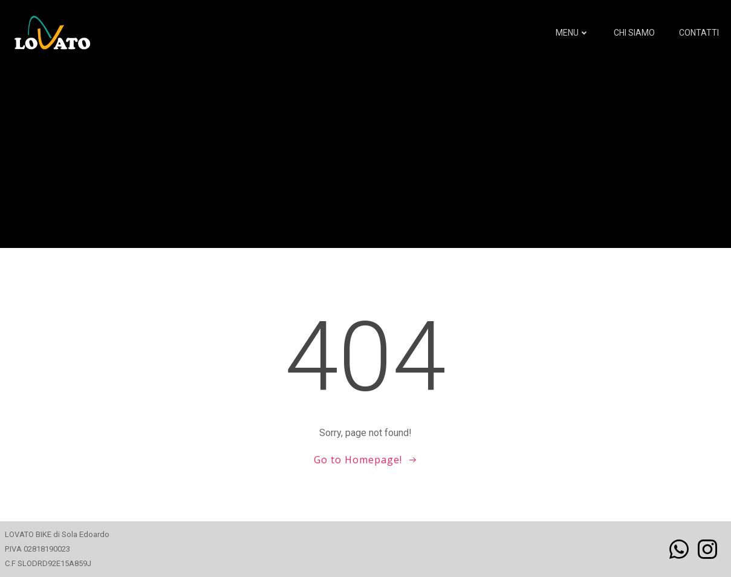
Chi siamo (634, 32)
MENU (573, 32)
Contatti (699, 32)
